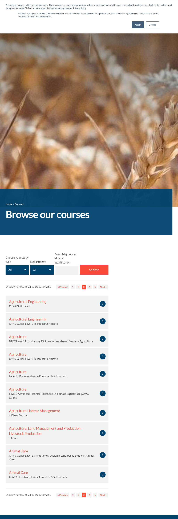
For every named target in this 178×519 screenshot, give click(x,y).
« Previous (63, 287)
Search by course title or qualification (65, 258)
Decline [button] (152, 25)
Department (38, 261)
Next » (103, 287)
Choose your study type (17, 259)
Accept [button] (138, 25)
